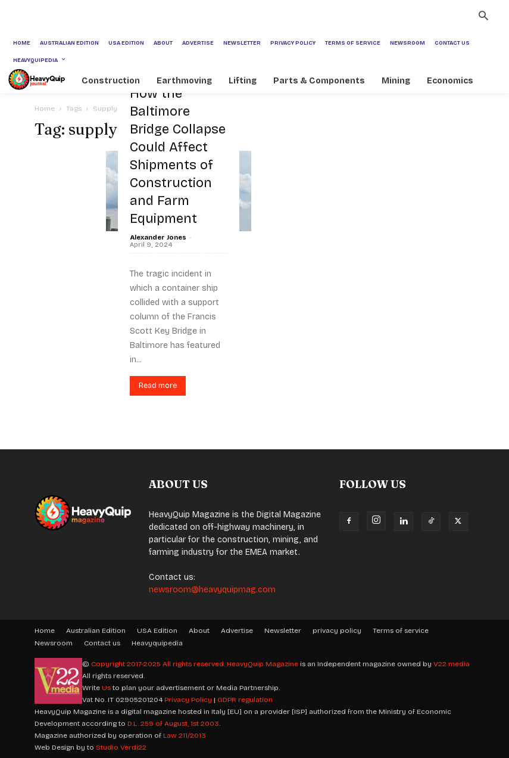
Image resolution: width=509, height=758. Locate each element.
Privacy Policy (188, 699)
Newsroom (54, 643)
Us (106, 688)
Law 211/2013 (184, 735)
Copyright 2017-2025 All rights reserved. (159, 664)
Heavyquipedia (157, 643)
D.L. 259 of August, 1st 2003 (173, 723)
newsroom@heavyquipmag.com (212, 590)
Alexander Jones (158, 237)
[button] (483, 17)
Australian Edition (96, 630)
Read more (158, 385)
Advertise (237, 630)
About (199, 630)
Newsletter (282, 630)
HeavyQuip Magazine (262, 664)
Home (45, 108)
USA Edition (157, 630)
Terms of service (401, 630)
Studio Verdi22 (121, 747)
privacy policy (337, 630)
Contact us (102, 643)
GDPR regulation (245, 699)
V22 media (451, 664)
